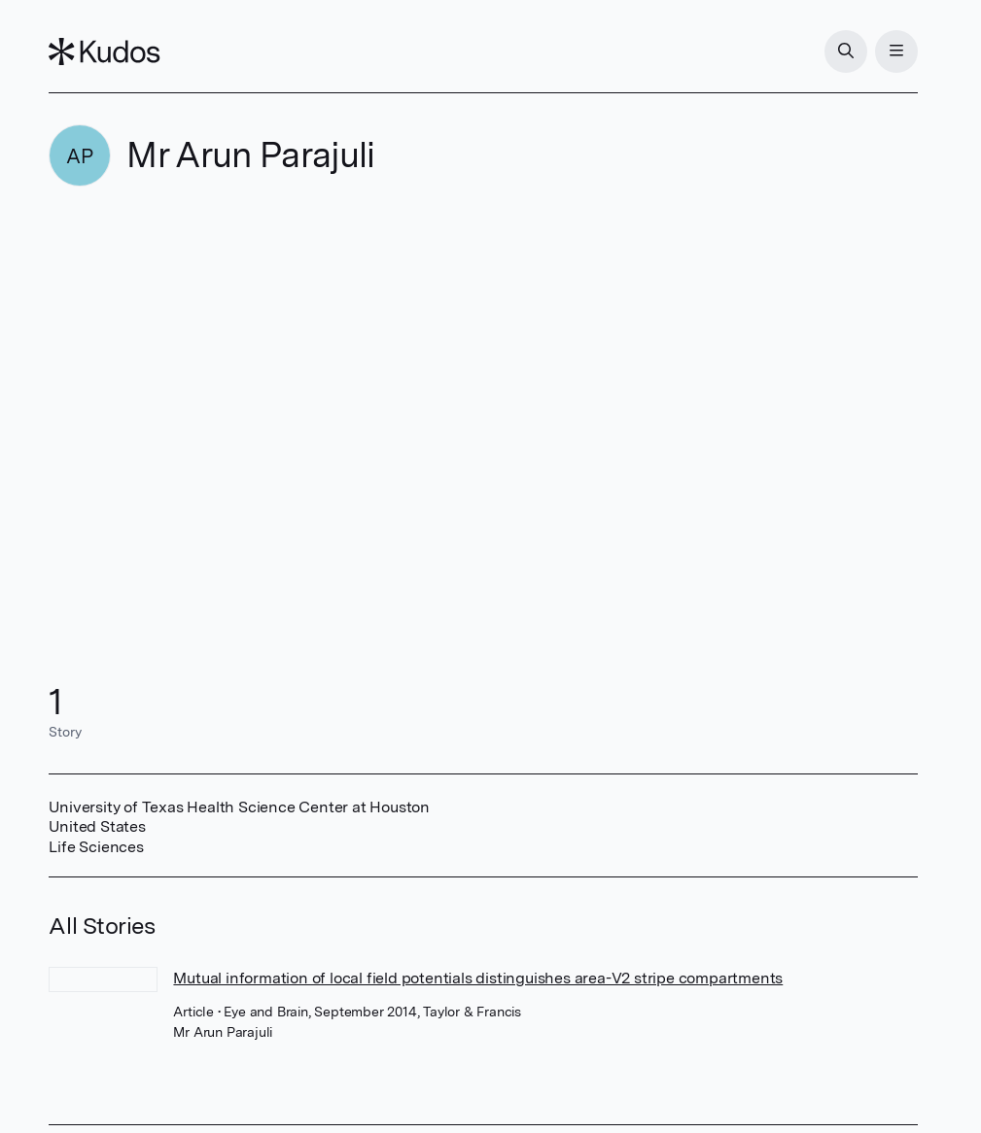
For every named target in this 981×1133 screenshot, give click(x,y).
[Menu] (896, 51)
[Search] (845, 51)
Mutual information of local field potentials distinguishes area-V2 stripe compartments (478, 978)
